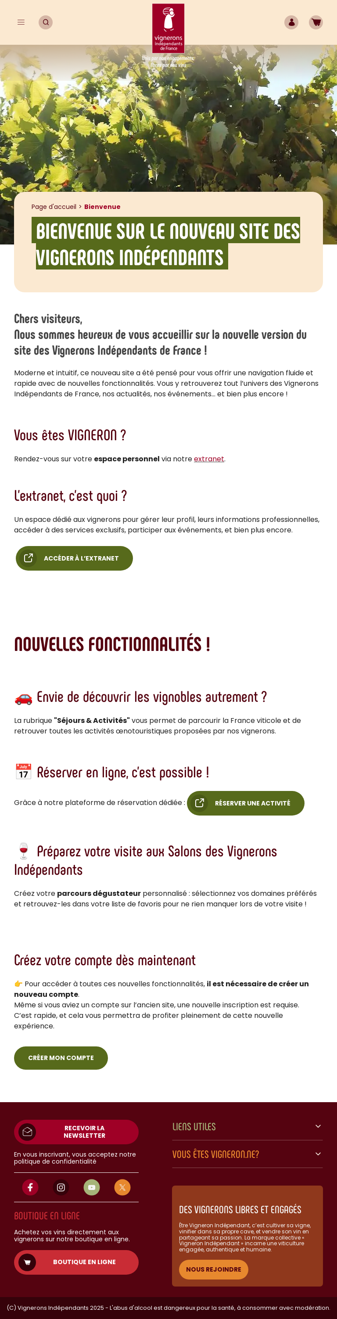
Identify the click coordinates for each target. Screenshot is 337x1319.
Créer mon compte (61, 1057)
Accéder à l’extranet (81, 558)
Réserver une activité (252, 803)
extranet (209, 459)
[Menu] (21, 22)
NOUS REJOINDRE (213, 1269)
